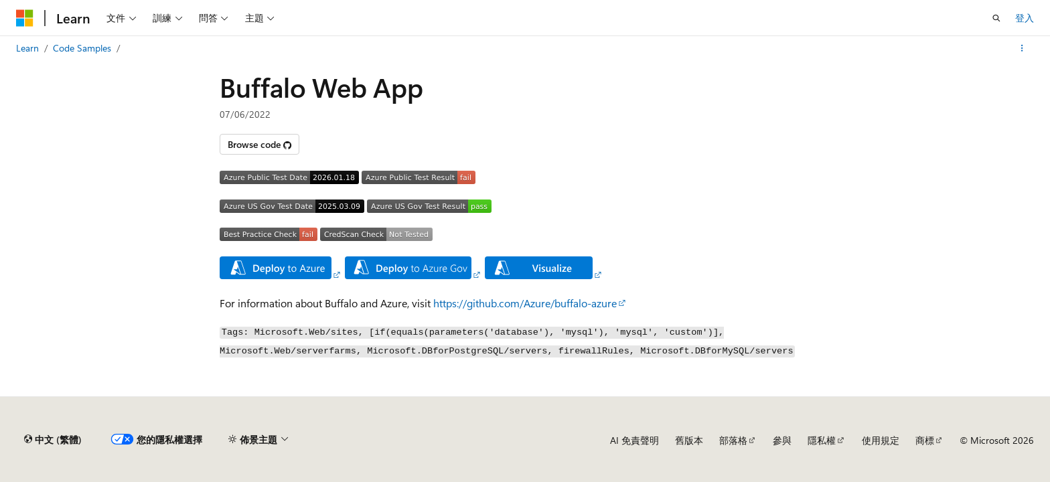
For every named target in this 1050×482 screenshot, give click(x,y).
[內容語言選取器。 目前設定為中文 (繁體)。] (53, 440)
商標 (924, 440)
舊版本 (689, 440)
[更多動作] (1022, 48)
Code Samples (82, 48)
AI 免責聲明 (634, 440)
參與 (782, 440)
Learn (27, 48)
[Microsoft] (24, 18)
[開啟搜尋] (996, 18)
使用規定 (880, 440)
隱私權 (822, 440)
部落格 (733, 440)
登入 (1024, 17)
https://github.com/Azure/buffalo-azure (525, 303)
